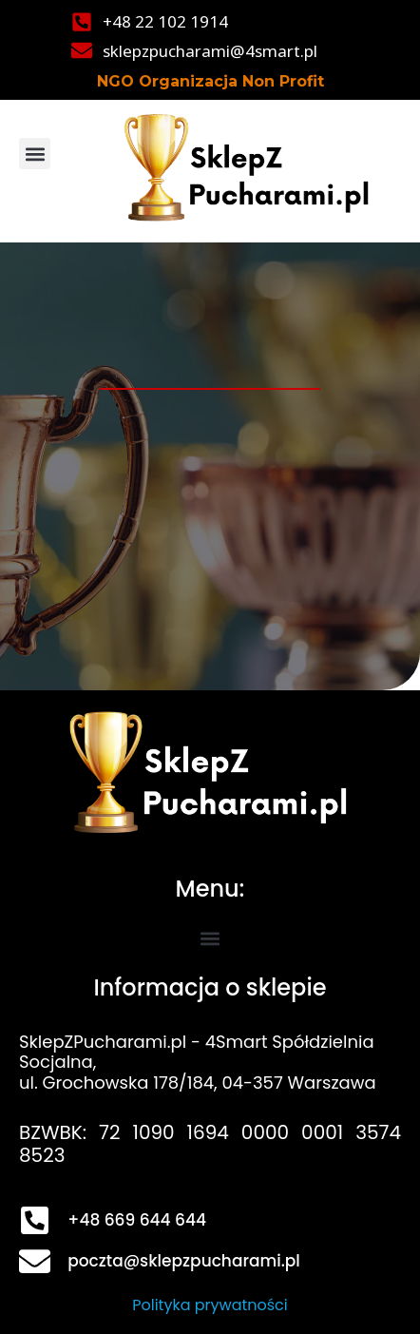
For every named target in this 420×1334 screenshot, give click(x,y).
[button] (34, 153)
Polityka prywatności (210, 1305)
